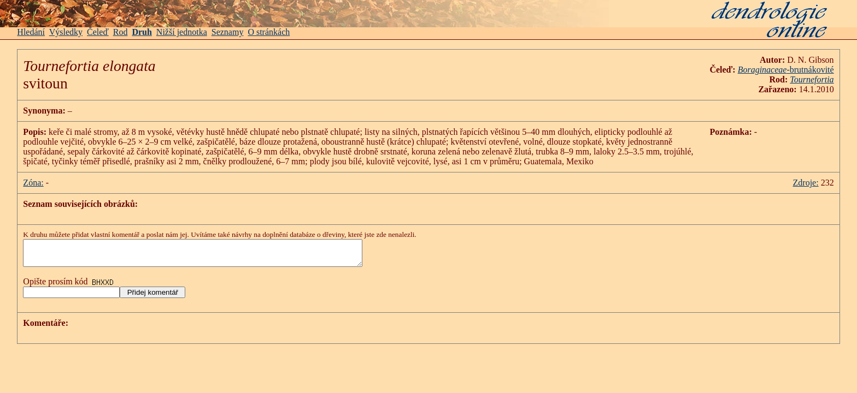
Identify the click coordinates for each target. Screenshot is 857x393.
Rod (120, 32)
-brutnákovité (786, 69)
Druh (141, 32)
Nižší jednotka (181, 32)
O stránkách (269, 32)
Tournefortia (811, 79)
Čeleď (98, 32)
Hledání (31, 32)
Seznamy (228, 32)
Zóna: (33, 182)
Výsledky (66, 32)
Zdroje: (806, 182)
